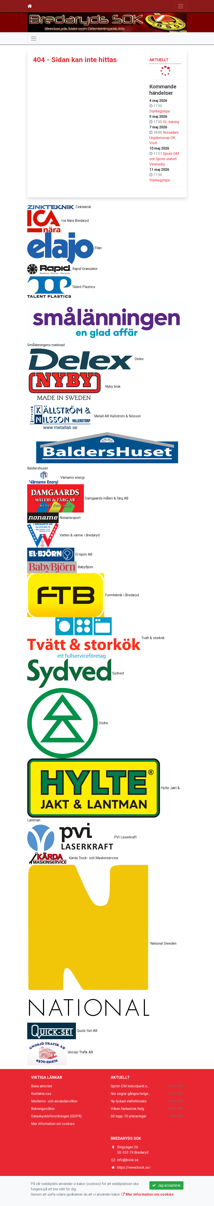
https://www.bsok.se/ (134, 1167)
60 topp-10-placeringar (128, 1116)
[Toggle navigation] (180, 6)
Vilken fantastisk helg (127, 1109)
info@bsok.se (128, 1160)
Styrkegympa (159, 111)
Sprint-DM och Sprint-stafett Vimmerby (164, 159)
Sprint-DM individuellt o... (130, 1086)
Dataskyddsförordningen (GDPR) (56, 1116)
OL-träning (171, 122)
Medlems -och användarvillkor (54, 1101)
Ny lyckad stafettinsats (129, 1101)
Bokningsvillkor (43, 1109)
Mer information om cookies (53, 1124)
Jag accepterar (166, 1185)
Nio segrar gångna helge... (130, 1094)
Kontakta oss (41, 1094)
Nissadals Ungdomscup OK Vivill (164, 137)
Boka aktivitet (41, 1086)
